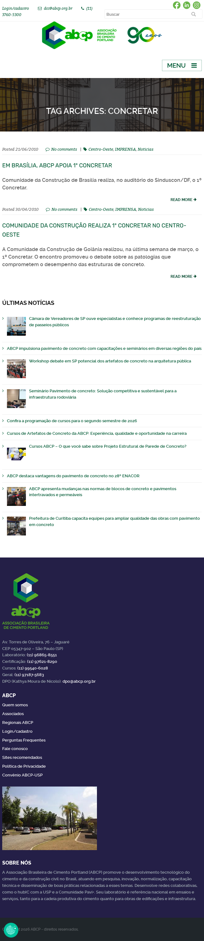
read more (181, 200)
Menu (176, 65)
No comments (64, 149)
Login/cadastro (15, 8)
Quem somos (15, 705)
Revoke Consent (11, 930)
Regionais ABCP (17, 722)
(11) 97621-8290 (42, 661)
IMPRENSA (125, 149)
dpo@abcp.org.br (79, 681)
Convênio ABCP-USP (22, 775)
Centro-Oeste (100, 149)
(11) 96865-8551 (42, 655)
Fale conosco (15, 748)
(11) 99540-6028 (32, 668)
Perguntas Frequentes (23, 740)
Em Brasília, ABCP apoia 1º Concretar (57, 165)
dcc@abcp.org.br (58, 8)
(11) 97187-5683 (29, 674)
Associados (13, 713)
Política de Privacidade (24, 766)
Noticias (145, 149)
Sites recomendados (22, 757)
